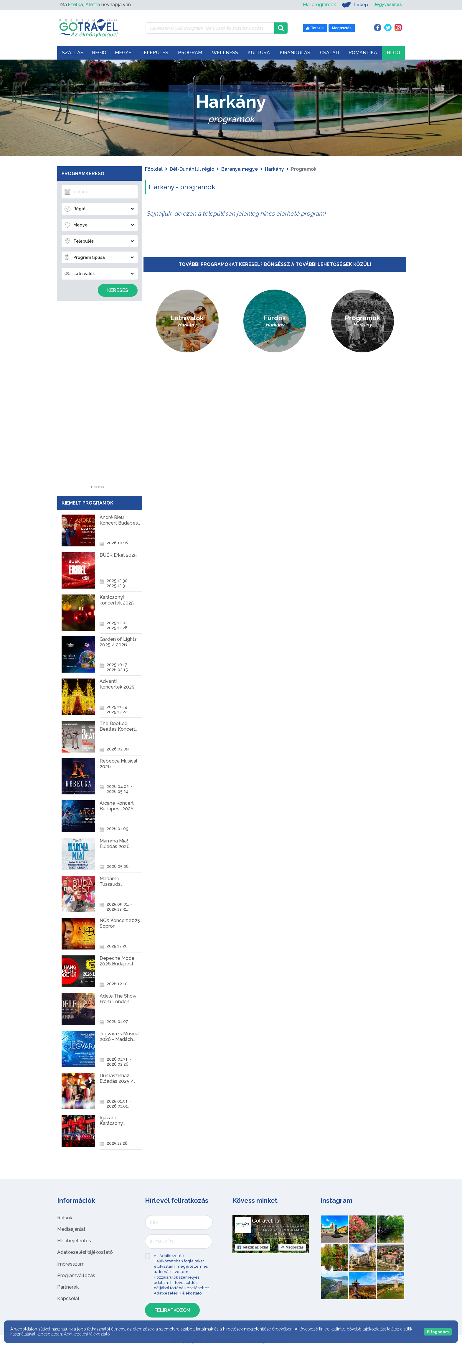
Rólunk (64, 1217)
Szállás (72, 52)
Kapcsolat (68, 1298)
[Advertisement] (97, 396)
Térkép (354, 5)
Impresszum (71, 1264)
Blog (393, 52)
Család (329, 52)
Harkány (274, 169)
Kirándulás (295, 52)
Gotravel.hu (265, 1221)
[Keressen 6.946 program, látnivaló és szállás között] (210, 28)
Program (190, 52)
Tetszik (252, 1247)
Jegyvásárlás (387, 4)
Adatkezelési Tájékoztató (178, 1293)
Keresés (117, 290)
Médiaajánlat (71, 1229)
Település (154, 52)
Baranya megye (239, 169)
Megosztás (292, 1247)
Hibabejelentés (74, 1240)
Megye (123, 52)
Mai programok (318, 4)
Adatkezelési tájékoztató (85, 1252)
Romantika (363, 52)
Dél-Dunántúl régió (192, 169)
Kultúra (259, 52)
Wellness (225, 52)
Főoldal (154, 169)
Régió (99, 52)
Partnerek (68, 1287)
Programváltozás (76, 1275)
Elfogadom (438, 1332)
